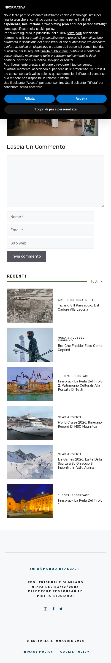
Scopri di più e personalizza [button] (55, 109)
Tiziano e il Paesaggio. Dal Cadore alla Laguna (78, 307)
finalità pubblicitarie (54, 51)
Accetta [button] (81, 98)
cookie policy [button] (45, 29)
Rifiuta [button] (29, 98)
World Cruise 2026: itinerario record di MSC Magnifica (80, 424)
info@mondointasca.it (55, 568)
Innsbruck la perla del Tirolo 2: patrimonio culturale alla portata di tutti (80, 385)
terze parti (75, 33)
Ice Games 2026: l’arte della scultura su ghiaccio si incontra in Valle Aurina (80, 463)
